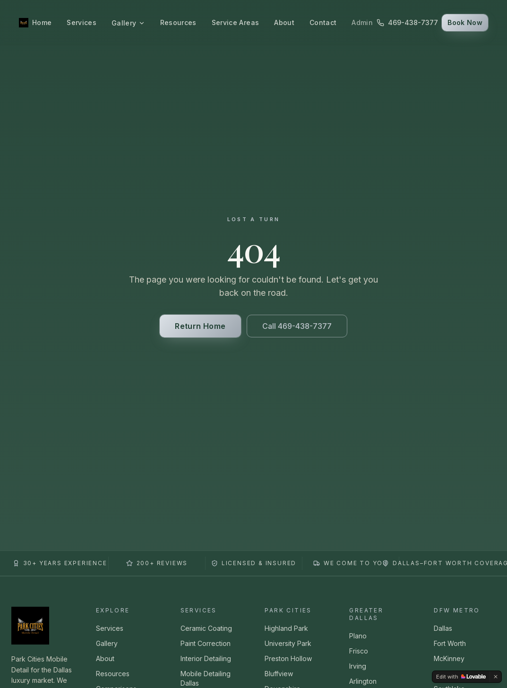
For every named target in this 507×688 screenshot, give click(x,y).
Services (81, 22)
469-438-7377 (407, 22)
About (284, 22)
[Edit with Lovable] (461, 676)
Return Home (200, 326)
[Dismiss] (495, 676)
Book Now (464, 22)
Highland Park (286, 628)
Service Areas (235, 22)
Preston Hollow (288, 658)
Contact (322, 22)
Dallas (443, 628)
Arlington (363, 681)
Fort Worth (450, 643)
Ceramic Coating (206, 628)
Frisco (358, 651)
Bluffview (279, 674)
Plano (358, 636)
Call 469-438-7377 (297, 326)
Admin (362, 22)
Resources (178, 22)
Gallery (128, 23)
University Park (288, 643)
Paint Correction (205, 643)
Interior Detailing (205, 658)
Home (42, 22)
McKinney (449, 658)
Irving (357, 666)
